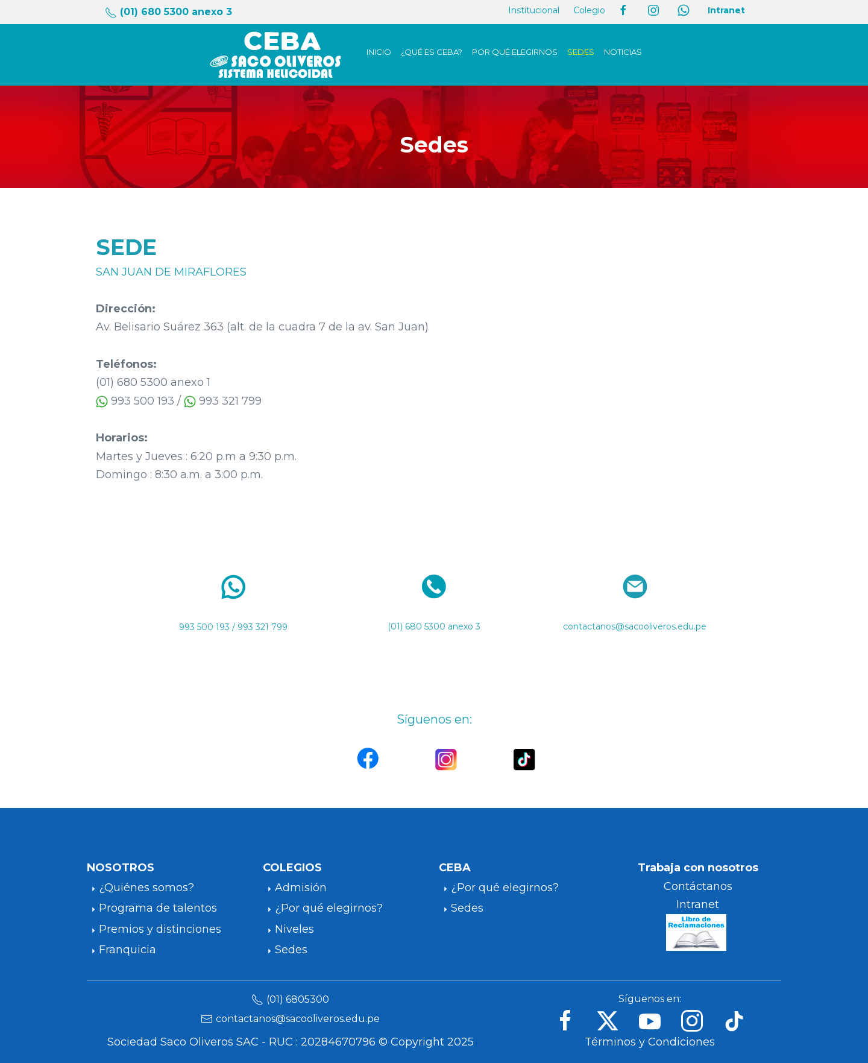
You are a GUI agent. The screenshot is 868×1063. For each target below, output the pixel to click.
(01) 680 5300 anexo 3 (434, 626)
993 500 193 (204, 627)
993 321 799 (262, 627)
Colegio (589, 10)
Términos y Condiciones (650, 1042)
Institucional (533, 10)
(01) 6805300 (297, 999)
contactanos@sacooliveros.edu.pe (634, 626)
